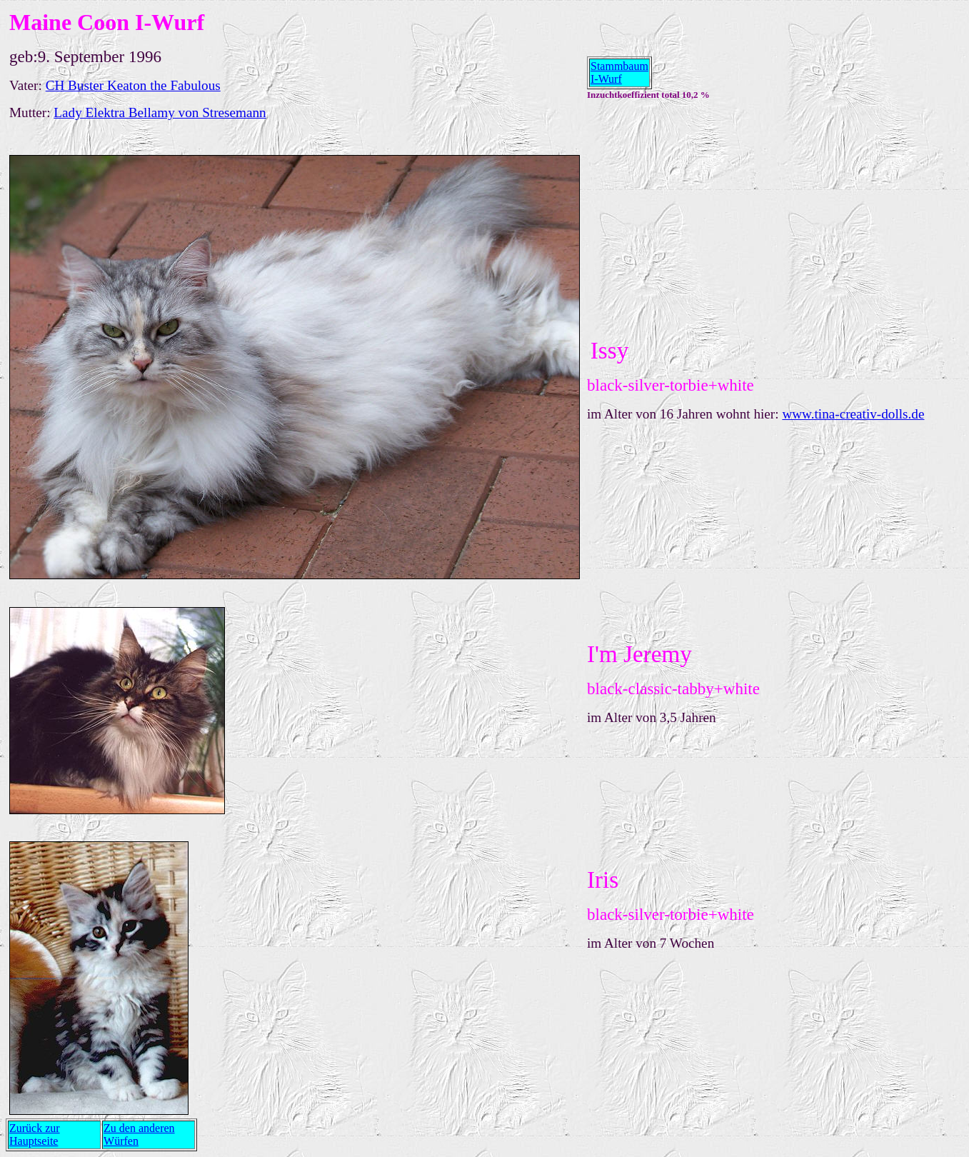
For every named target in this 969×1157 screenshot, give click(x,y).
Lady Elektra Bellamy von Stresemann (160, 112)
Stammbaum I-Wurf (619, 72)
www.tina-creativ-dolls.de (853, 413)
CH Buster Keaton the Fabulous (133, 85)
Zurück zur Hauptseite (34, 1134)
